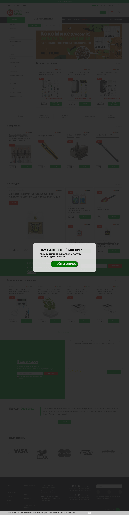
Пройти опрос (64, 264)
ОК (89, 512)
